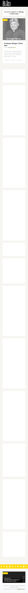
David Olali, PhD (11, 47)
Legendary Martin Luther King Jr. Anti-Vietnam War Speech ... (12, 580)
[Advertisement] (16, 110)
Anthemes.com (21, 589)
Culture (5, 20)
